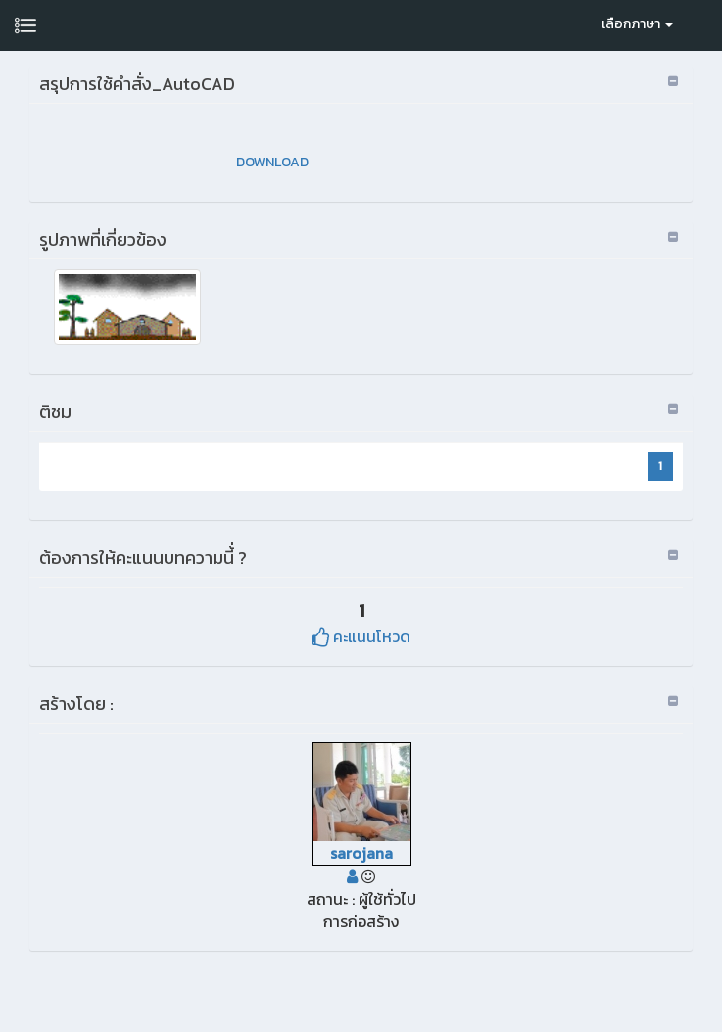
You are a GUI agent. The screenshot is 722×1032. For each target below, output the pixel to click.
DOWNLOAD (272, 162)
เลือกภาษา (637, 24)
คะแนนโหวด (361, 636)
